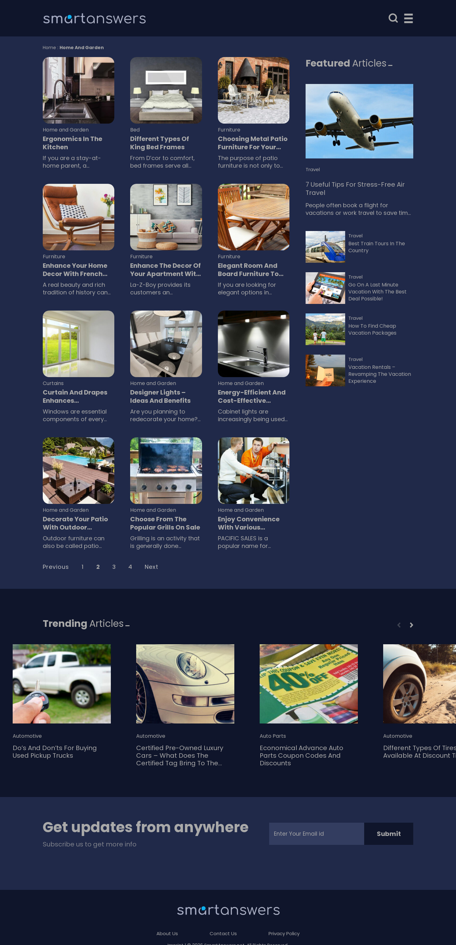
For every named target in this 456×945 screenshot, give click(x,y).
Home (49, 47)
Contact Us (223, 933)
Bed (135, 130)
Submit (389, 833)
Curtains (53, 383)
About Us (167, 933)
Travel (313, 169)
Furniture (229, 130)
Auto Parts (273, 736)
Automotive (27, 736)
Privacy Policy (284, 933)
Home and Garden (66, 130)
